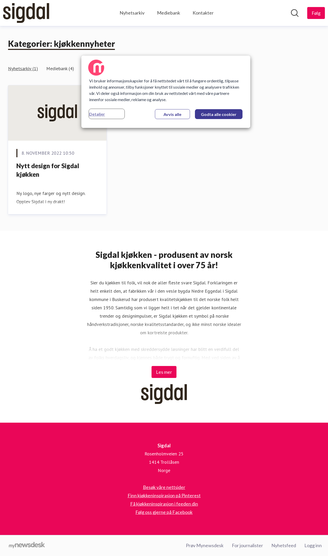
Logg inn (313, 545)
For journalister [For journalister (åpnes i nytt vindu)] (247, 545)
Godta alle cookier (219, 114)
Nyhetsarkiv (132, 13)
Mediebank (168, 13)
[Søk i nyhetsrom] (295, 13)
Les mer (164, 372)
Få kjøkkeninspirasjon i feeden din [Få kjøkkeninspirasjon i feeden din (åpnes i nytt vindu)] (164, 504)
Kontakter (203, 13)
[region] (165, 92)
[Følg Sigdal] (316, 13)
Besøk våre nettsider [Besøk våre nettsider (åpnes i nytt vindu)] (164, 487)
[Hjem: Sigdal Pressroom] (26, 13)
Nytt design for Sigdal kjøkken (47, 170)
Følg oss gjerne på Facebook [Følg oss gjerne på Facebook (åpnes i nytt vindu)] (164, 512)
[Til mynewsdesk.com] (27, 545)
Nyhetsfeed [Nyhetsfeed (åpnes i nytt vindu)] (283, 545)
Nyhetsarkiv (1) (23, 68)
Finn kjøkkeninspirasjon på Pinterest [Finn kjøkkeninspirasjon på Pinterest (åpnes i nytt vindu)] (164, 495)
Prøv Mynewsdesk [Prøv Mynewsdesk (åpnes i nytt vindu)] (205, 545)
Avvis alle (172, 114)
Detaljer (97, 114)
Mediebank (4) (60, 68)
